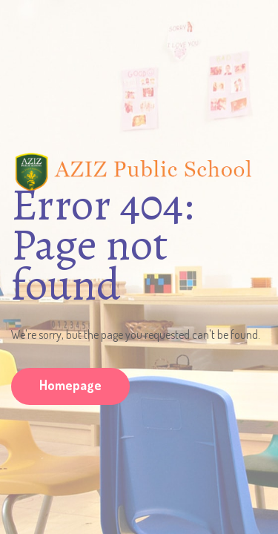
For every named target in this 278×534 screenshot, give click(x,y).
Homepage (70, 385)
